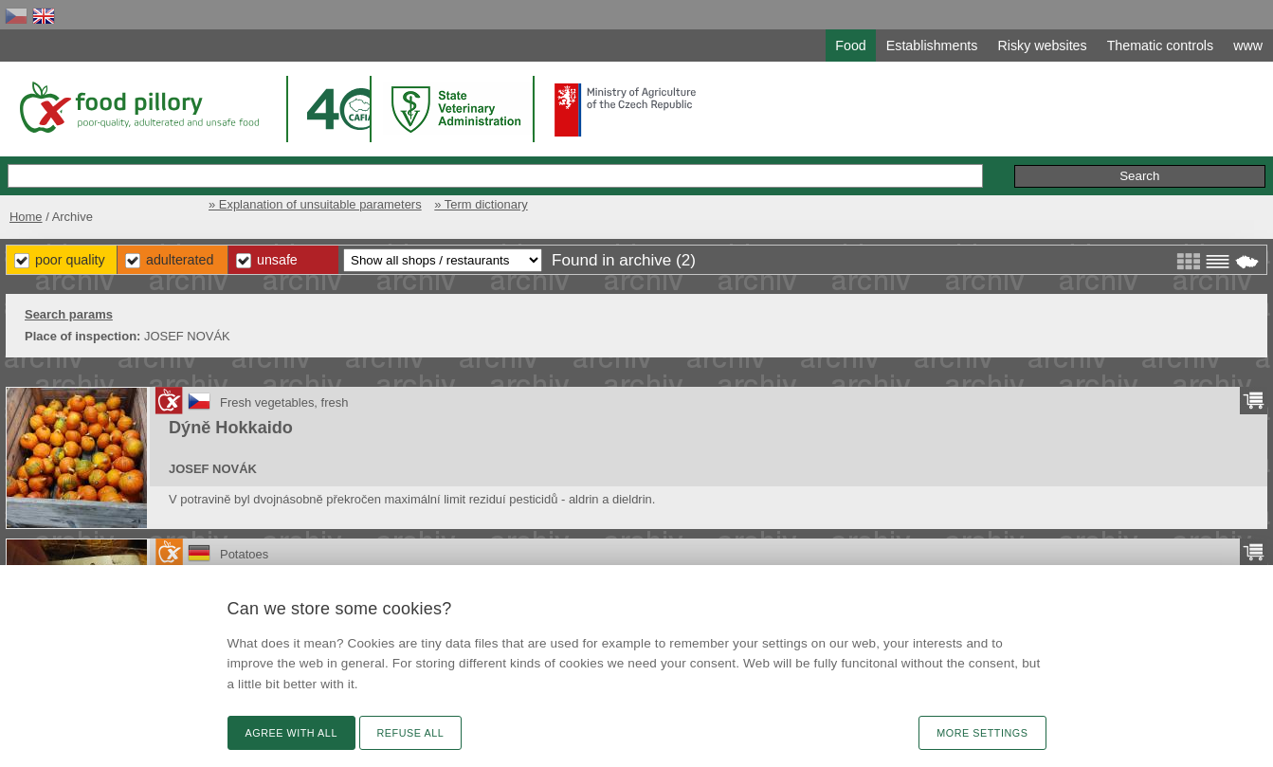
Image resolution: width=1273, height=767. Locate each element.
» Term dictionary (480, 204)
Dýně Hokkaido (231, 427)
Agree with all (291, 733)
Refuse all (411, 733)
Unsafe (277, 259)
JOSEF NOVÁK (213, 469)
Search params (69, 314)
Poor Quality (70, 259)
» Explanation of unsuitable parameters (315, 204)
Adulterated (179, 259)
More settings (982, 733)
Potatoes (244, 554)
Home (26, 217)
